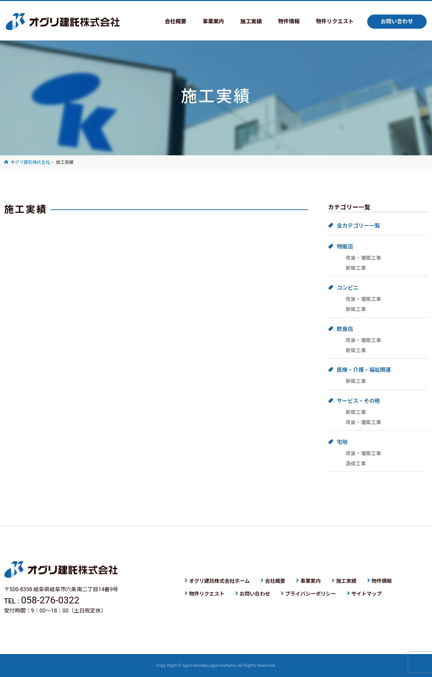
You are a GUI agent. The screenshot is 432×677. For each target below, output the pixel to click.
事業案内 (213, 21)
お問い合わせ (397, 21)
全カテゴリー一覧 (358, 226)
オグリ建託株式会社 (62, 21)
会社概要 (175, 21)
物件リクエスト (335, 21)
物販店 (345, 246)
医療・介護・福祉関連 (364, 370)
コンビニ (347, 288)
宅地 (342, 442)
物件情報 (289, 21)
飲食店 (345, 329)
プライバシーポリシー (310, 594)
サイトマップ (366, 594)
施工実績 (251, 21)
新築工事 (356, 268)
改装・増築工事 (363, 258)
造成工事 (356, 464)
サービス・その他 (358, 401)
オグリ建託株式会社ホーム (219, 581)
